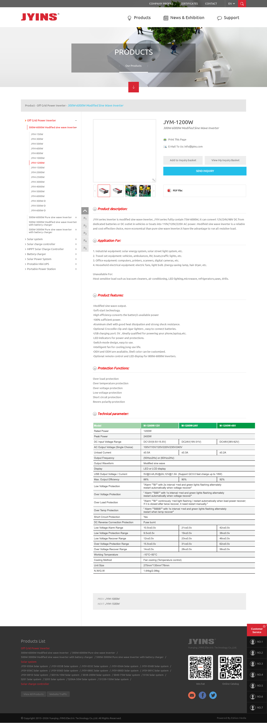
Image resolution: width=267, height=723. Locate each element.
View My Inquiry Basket (225, 160)
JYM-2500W (37, 177)
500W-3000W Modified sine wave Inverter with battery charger (53, 223)
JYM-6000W (37, 196)
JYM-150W (37, 134)
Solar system (35, 239)
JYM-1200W (37, 162)
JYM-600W (37, 148)
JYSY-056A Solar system (124, 666)
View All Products (33, 694)
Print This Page (177, 139)
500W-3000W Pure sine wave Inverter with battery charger (50, 230)
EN (232, 3)
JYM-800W (37, 153)
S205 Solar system (54, 679)
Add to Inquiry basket (183, 160)
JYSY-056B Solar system (155, 666)
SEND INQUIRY (205, 170)
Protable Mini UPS (38, 263)
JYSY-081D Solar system (34, 674)
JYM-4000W (37, 186)
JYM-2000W (37, 172)
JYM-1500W (37, 167)
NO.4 (256, 674)
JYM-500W (37, 143)
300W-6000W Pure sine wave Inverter (50, 217)
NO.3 (256, 663)
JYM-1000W (37, 158)
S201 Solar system (31, 679)
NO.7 (256, 707)
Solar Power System (39, 259)
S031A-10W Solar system (65, 674)
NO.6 (256, 696)
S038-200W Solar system (96, 674)
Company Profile (161, 3)
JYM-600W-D (38, 210)
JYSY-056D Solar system (64, 670)
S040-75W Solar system (127, 674)
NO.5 (256, 685)
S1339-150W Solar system (114, 679)
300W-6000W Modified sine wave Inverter (95, 105)
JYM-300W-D (38, 200)
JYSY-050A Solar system (34, 666)
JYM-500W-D (38, 205)
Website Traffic (58, 694)
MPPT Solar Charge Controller (45, 249)
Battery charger (36, 254)
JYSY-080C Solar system (94, 670)
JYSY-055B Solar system (64, 666)
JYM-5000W (37, 191)
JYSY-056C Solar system (34, 670)
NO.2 (256, 652)
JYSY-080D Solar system (124, 670)
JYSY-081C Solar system (155, 670)
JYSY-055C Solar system (94, 666)
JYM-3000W (37, 181)
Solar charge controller (41, 244)
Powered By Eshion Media (231, 718)
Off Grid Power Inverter (51, 105)
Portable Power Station (41, 268)
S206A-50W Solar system (82, 679)
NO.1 (256, 641)
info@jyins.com (193, 146)
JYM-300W (37, 139)
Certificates (189, 3)
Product (30, 105)
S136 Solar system (153, 674)
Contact (211, 3)
